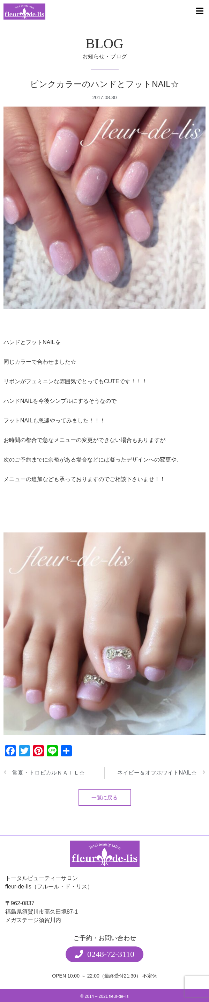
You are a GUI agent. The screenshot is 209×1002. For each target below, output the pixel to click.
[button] (104, 944)
